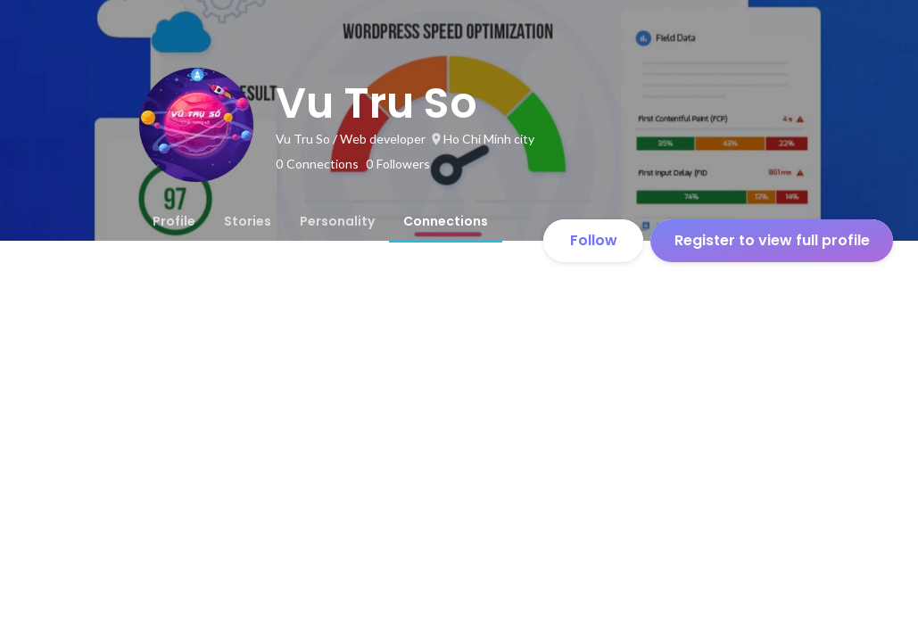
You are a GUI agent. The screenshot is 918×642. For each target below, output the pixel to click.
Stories (247, 221)
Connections (445, 221)
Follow (593, 240)
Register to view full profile (772, 240)
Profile (174, 221)
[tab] (174, 221)
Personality (337, 221)
